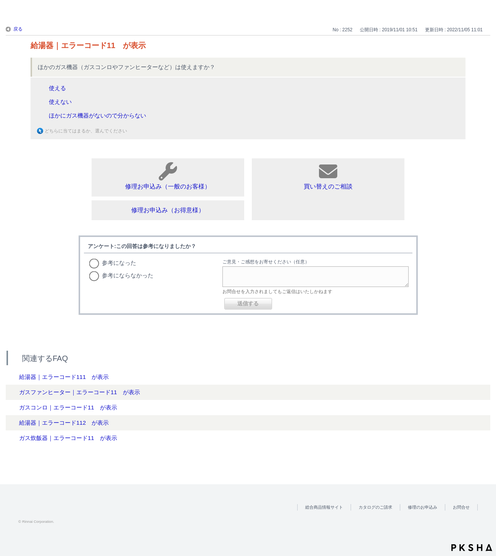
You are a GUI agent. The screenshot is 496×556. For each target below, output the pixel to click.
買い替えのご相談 (328, 176)
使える (57, 88)
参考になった (119, 262)
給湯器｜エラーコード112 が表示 (64, 422)
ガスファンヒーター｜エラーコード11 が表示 (79, 392)
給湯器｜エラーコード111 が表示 (64, 377)
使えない (60, 101)
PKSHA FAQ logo (471, 548)
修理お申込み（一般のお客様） (168, 176)
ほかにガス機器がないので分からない (97, 115)
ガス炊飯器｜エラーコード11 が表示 (68, 438)
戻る (18, 29)
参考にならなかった (127, 275)
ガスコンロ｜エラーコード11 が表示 (68, 407)
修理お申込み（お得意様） (168, 210)
